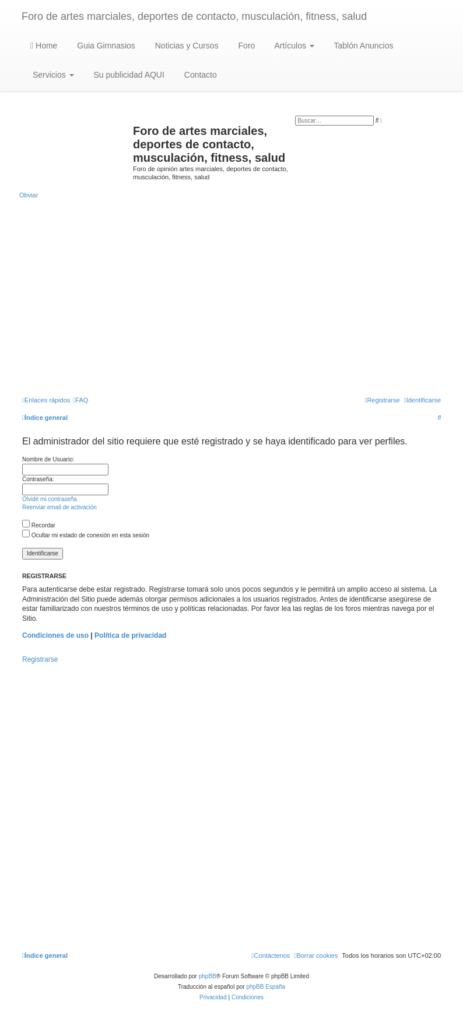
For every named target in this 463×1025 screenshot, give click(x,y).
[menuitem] (80, 400)
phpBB (207, 976)
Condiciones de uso (55, 635)
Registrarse (40, 659)
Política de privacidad (130, 635)
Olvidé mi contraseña (49, 499)
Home (43, 45)
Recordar (38, 525)
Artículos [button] (293, 45)
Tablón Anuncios (363, 45)
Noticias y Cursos (186, 45)
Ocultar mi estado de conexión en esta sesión (85, 535)
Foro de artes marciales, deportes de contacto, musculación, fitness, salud (194, 16)
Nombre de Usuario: (48, 459)
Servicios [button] (52, 74)
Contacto (199, 74)
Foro (245, 45)
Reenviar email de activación (59, 507)
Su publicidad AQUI (128, 74)
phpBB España (265, 987)
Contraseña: (38, 479)
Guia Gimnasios (105, 45)
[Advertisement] (231, 296)
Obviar (28, 195)
